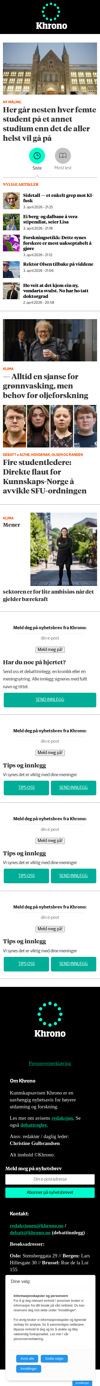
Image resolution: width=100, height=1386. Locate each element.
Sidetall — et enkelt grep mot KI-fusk (58, 198)
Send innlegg (50, 700)
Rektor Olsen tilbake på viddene (58, 264)
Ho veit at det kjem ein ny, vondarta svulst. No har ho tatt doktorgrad (56, 290)
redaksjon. (62, 1118)
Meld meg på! (50, 650)
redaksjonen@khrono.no (36, 1225)
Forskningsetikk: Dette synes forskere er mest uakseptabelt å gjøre (57, 242)
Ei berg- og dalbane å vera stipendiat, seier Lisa (50, 219)
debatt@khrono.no (30, 1232)
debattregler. (34, 1125)
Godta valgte (54, 1358)
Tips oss (26, 787)
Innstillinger (82, 1382)
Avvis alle (27, 1358)
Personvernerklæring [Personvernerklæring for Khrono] (50, 1063)
